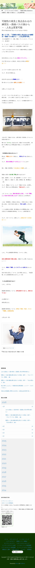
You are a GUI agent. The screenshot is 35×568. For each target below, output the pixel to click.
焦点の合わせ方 (12, 351)
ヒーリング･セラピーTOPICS (11, 10)
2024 (4, 445)
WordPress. (22, 563)
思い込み (5, 351)
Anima (17, 563)
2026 (4, 402)
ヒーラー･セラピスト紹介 (9, 545)
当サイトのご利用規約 (7, 503)
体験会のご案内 (6, 549)
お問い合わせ (15, 549)
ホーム (6, 539)
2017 (4, 477)
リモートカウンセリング (22, 543)
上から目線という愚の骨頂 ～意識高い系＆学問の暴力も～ (15, 371)
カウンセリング (14, 539)
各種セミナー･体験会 (21, 541)
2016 (4, 481)
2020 (4, 463)
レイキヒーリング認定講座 (24, 545)
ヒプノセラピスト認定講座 (8, 547)
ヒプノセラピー (10, 541)
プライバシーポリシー (7, 501)
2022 (4, 454)
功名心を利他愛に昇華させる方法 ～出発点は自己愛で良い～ (16, 391)
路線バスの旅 (20, 351)
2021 (4, 459)
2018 (4, 472)
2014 (4, 490)
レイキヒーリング (24, 539)
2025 (4, 441)
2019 (4, 468)
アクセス (22, 549)
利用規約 (29, 549)
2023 (4, 450)
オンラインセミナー (9, 543)
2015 (4, 486)
